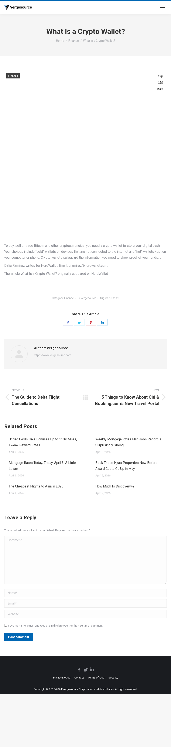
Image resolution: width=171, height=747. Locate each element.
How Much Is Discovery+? (114, 486)
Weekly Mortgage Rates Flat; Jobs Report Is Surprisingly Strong (128, 442)
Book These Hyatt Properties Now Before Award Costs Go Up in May (126, 466)
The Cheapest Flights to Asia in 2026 (36, 486)
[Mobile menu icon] (162, 7)
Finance (13, 75)
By (86, 298)
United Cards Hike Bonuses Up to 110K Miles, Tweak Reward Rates (43, 442)
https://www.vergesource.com (52, 355)
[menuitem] (61, 677)
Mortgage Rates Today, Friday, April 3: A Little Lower (42, 466)
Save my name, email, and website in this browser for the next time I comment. (55, 625)
